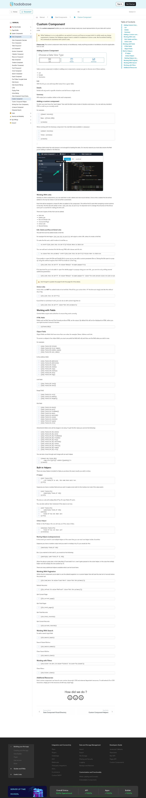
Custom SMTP (56, 775)
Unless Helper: (129, 56)
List (125, 27)
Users (12, 113)
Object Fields (128, 48)
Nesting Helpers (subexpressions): (131, 58)
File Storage (83, 756)
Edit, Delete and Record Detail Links (131, 39)
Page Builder (14, 30)
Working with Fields (129, 44)
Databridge (55, 756)
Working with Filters (130, 65)
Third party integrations (59, 765)
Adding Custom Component (131, 25)
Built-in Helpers (127, 51)
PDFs (53, 769)
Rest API (112, 756)
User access (18, 760)
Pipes (53, 749)
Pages (16, 757)
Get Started (130, 4)
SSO (53, 759)
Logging (82, 762)
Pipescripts (113, 752)
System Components (16, 33)
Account (13, 123)
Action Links (128, 41)
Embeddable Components (88, 780)
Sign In (119, 4)
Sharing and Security (86, 759)
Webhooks (55, 762)
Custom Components (117, 762)
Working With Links (129, 37)
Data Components (15, 37)
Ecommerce (56, 772)
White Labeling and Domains (88, 776)
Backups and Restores (86, 765)
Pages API (113, 759)
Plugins (54, 752)
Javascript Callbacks (116, 749)
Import (81, 749)
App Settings (14, 120)
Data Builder (18, 754)
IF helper (128, 53)
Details (126, 30)
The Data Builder (15, 27)
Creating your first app (21, 750)
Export (81, 752)
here (77, 567)
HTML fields (128, 46)
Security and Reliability (17, 116)
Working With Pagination (131, 60)
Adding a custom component (131, 34)
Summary (127, 32)
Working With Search (130, 62)
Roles (15, 763)
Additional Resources (130, 67)
